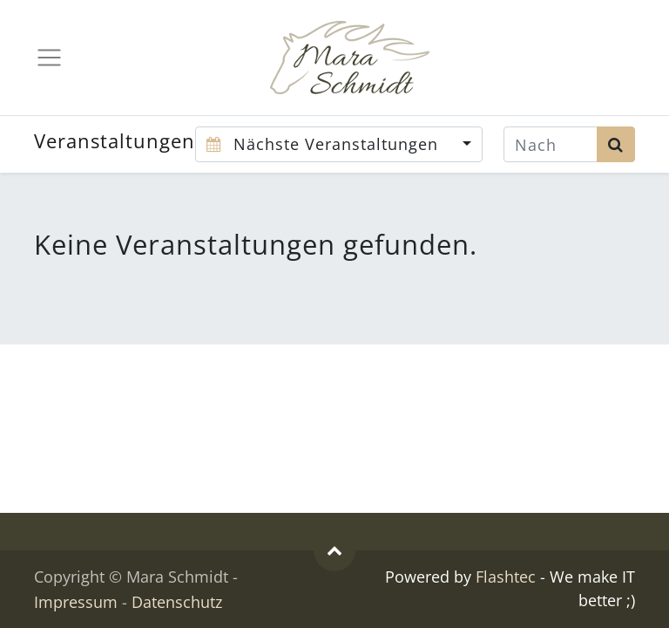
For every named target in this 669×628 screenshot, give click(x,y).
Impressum (76, 601)
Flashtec (506, 576)
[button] (334, 550)
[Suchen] (616, 144)
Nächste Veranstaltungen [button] (324, 143)
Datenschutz (177, 601)
